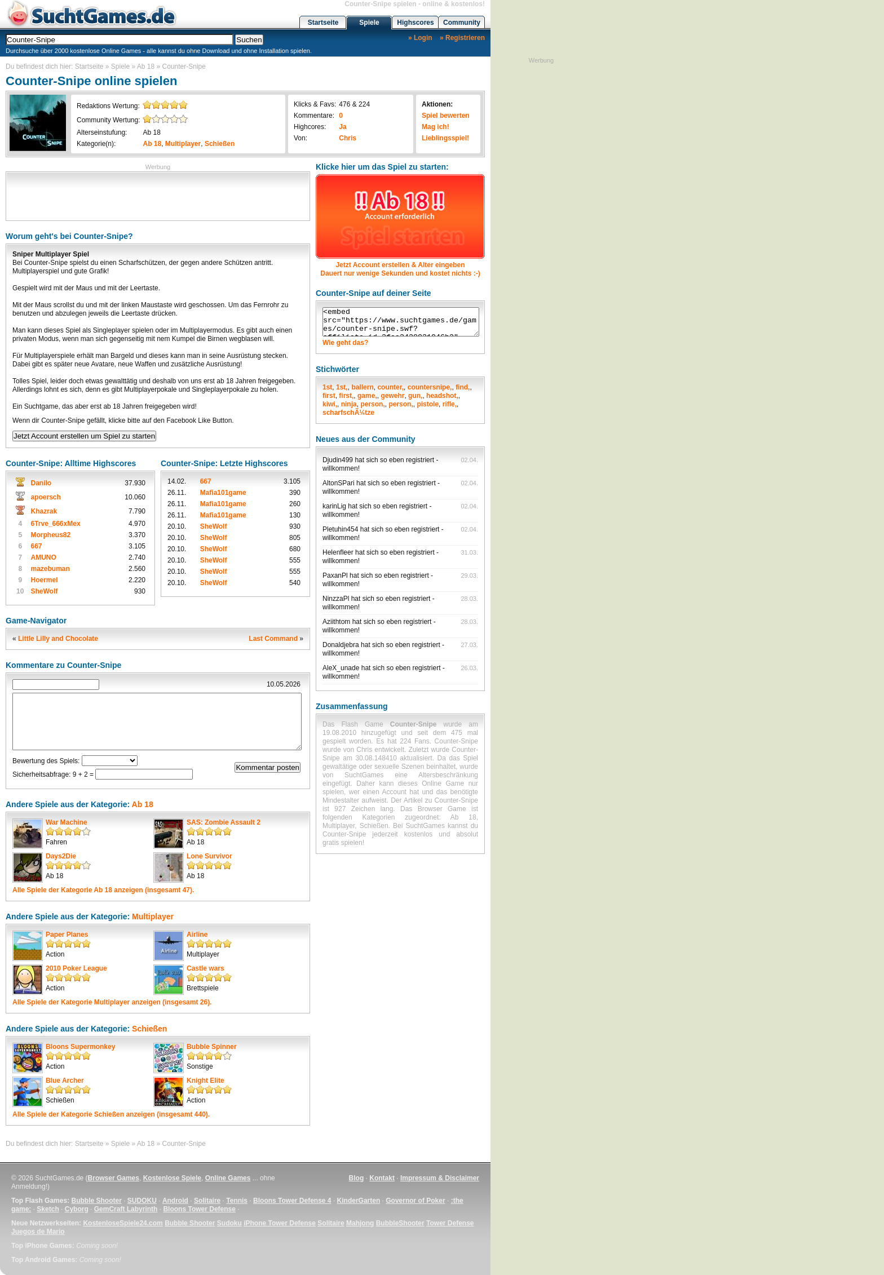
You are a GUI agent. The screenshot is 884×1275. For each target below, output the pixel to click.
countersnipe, (430, 387)
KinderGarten (359, 1201)
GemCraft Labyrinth (126, 1209)
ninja (349, 404)
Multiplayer (183, 144)
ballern (362, 387)
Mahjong (360, 1223)
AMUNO (43, 557)
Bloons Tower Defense (199, 1209)
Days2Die (61, 856)
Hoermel (44, 580)
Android (175, 1201)
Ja (342, 127)
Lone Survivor (209, 856)
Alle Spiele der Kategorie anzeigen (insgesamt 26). (111, 1002)
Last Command (273, 639)
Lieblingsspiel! (445, 138)
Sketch (48, 1209)
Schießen (220, 144)
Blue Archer (65, 1080)
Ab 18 (145, 66)
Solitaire (207, 1201)
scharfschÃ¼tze (348, 413)
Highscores (415, 22)
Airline (197, 934)
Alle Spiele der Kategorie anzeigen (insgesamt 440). (111, 1114)
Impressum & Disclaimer (439, 1178)
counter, (390, 387)
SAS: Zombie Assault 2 (223, 822)
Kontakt (382, 1178)
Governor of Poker (415, 1201)
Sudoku (229, 1223)
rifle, (450, 404)
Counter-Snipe (184, 66)
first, (346, 396)
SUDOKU (142, 1201)
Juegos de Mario (38, 1232)
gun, (415, 396)
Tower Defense (450, 1223)
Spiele (369, 22)
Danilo (40, 483)
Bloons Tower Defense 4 (292, 1201)
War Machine (66, 822)
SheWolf (44, 591)
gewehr (392, 396)
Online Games (228, 1178)
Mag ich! (435, 127)
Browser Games (113, 1178)
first (328, 396)
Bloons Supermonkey (80, 1047)
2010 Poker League (76, 968)
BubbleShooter (400, 1223)
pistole (428, 404)
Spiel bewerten (446, 115)
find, (463, 387)
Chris (347, 138)
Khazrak (43, 511)
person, (372, 404)
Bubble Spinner (212, 1047)
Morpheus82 (50, 535)
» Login (420, 38)
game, (367, 396)
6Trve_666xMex (55, 524)
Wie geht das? (345, 343)
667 (36, 546)
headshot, (442, 396)
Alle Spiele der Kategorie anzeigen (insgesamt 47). (103, 890)
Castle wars (205, 968)
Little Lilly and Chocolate (58, 639)
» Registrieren (462, 38)
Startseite (323, 22)
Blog (356, 1178)
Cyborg (77, 1209)
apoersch (45, 497)
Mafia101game (223, 493)
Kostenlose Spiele (172, 1178)
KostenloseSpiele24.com (122, 1223)
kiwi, (329, 404)
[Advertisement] (158, 195)
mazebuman (49, 569)
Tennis (236, 1201)
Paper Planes (67, 934)
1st (327, 387)
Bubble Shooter (96, 1201)
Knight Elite (205, 1080)
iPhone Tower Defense (280, 1223)
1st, (342, 387)
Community (461, 22)
